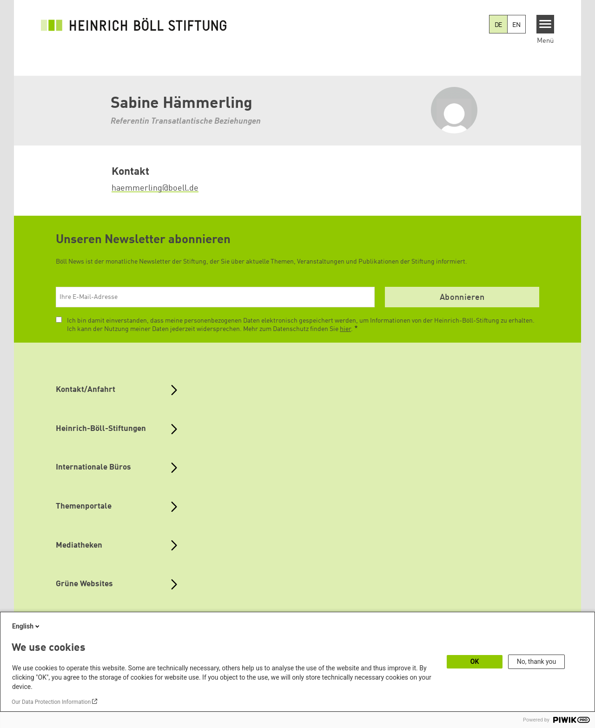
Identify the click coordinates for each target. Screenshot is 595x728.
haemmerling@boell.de (155, 188)
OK (474, 661)
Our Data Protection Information (51, 702)
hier (345, 329)
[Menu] (545, 24)
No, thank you (536, 661)
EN (516, 25)
